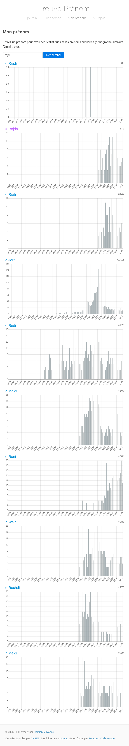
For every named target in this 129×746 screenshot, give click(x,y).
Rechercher (53, 55)
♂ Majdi (11, 391)
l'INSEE (35, 738)
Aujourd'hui (31, 18)
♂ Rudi (10, 325)
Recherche (53, 18)
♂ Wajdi (11, 522)
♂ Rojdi (11, 63)
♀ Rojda (11, 129)
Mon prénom (77, 18)
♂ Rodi (10, 194)
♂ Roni (10, 457)
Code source (107, 738)
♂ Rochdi (12, 588)
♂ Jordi (10, 260)
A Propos (99, 18)
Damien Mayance (44, 732)
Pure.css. (94, 738)
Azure (63, 738)
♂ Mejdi (11, 653)
